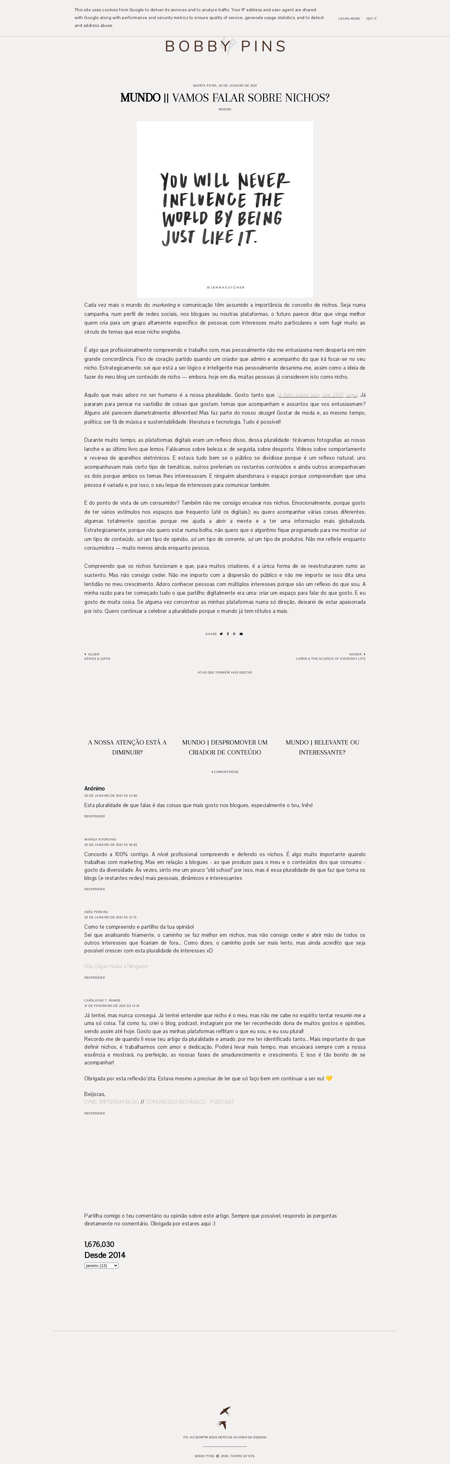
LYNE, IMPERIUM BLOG (111, 1102)
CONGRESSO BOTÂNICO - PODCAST (190, 1102)
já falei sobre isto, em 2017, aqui (317, 395)
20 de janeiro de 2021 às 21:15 (110, 917)
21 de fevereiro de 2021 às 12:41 (112, 1006)
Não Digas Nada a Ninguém (116, 966)
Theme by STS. (243, 1456)
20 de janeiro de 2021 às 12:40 (110, 796)
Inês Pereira (96, 912)
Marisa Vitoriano (100, 839)
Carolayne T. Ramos (102, 1000)
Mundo (225, 109)
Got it (372, 19)
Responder (94, 816)
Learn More (349, 19)
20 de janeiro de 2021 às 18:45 (110, 845)
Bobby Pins (205, 1456)
